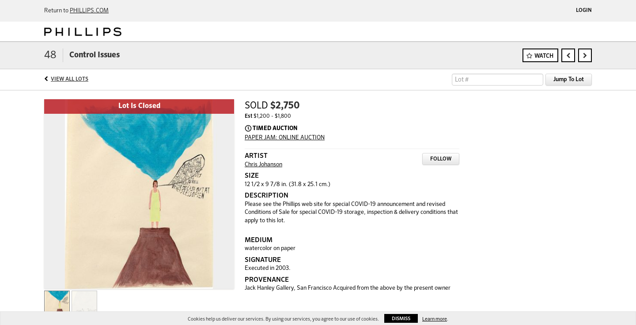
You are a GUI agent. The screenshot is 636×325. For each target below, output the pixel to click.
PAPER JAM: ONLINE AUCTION (285, 138)
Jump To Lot (568, 79)
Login (584, 10)
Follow (440, 159)
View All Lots (69, 79)
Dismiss (401, 318)
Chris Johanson (263, 165)
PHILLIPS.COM (89, 11)
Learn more (434, 319)
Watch (543, 56)
